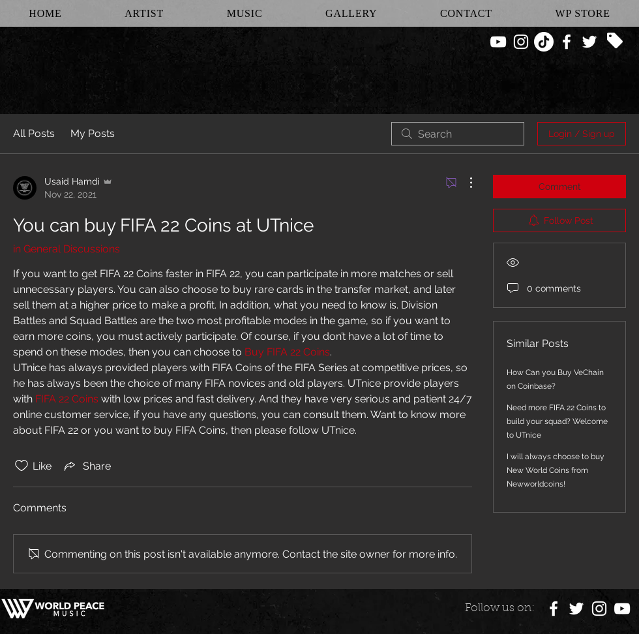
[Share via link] (86, 466)
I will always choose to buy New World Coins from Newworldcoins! (555, 470)
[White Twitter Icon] (589, 42)
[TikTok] (544, 42)
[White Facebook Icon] (566, 42)
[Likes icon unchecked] (21, 466)
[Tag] (615, 40)
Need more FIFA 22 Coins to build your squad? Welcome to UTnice (557, 421)
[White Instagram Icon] (521, 42)
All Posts (34, 133)
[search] (457, 133)
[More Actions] (464, 182)
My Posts (92, 133)
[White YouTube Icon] (498, 42)
